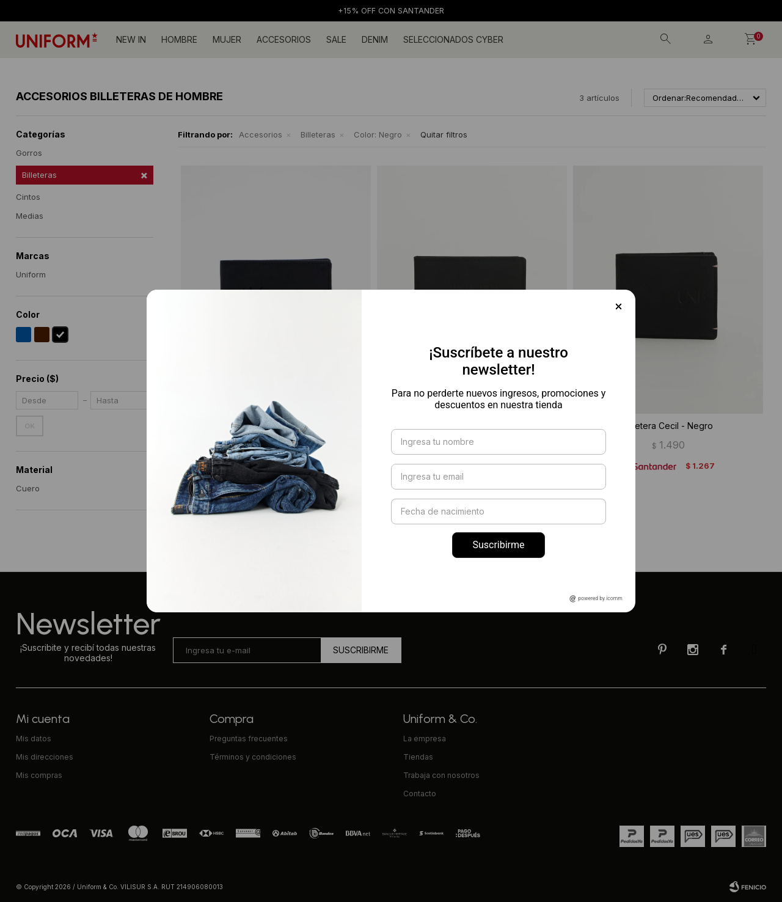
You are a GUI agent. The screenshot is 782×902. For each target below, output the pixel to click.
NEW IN (131, 39)
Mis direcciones (44, 756)
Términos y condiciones (253, 756)
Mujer (227, 39)
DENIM (375, 39)
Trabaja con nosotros (441, 775)
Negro (378, 134)
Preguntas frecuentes (249, 738)
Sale (336, 39)
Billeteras (318, 134)
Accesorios (284, 39)
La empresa (424, 738)
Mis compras (39, 775)
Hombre (179, 39)
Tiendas (418, 756)
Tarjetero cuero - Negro (472, 425)
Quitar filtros (443, 134)
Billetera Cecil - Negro (668, 425)
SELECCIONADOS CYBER (453, 39)
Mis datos (33, 738)
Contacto (419, 793)
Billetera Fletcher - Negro (276, 425)
